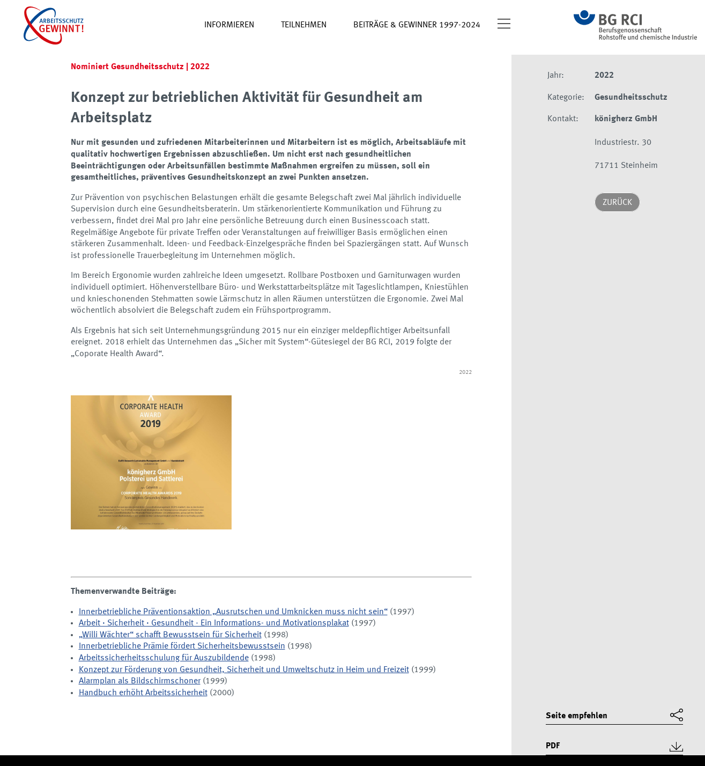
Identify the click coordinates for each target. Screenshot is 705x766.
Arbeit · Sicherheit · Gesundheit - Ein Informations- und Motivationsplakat (214, 623)
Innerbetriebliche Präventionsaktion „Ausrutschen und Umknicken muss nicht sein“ (233, 612)
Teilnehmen (303, 25)
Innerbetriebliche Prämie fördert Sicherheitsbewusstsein (182, 646)
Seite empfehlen (576, 716)
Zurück (617, 202)
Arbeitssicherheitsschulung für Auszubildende (164, 658)
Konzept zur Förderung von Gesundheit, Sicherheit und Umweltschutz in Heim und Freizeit (244, 670)
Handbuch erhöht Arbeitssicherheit (143, 693)
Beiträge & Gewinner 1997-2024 (416, 25)
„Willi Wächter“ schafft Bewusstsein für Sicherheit (170, 635)
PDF (553, 746)
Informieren (229, 25)
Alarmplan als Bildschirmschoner (140, 681)
